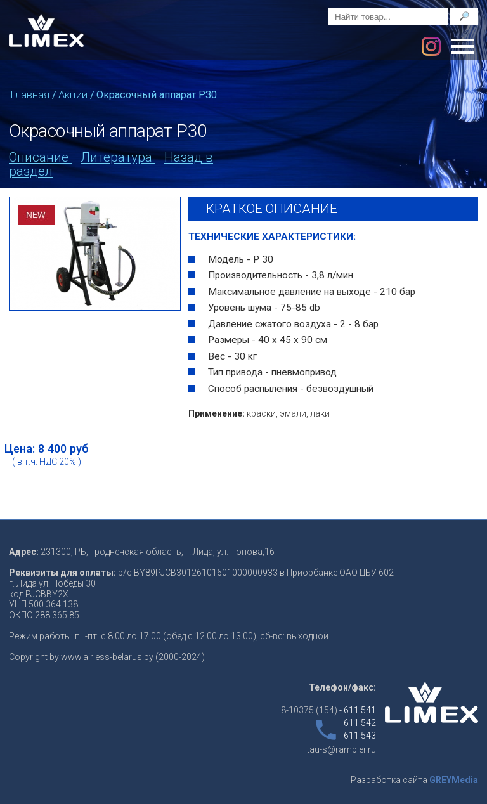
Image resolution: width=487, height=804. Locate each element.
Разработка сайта (414, 780)
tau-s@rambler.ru (341, 749)
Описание (40, 157)
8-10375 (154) (328, 710)
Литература (118, 157)
